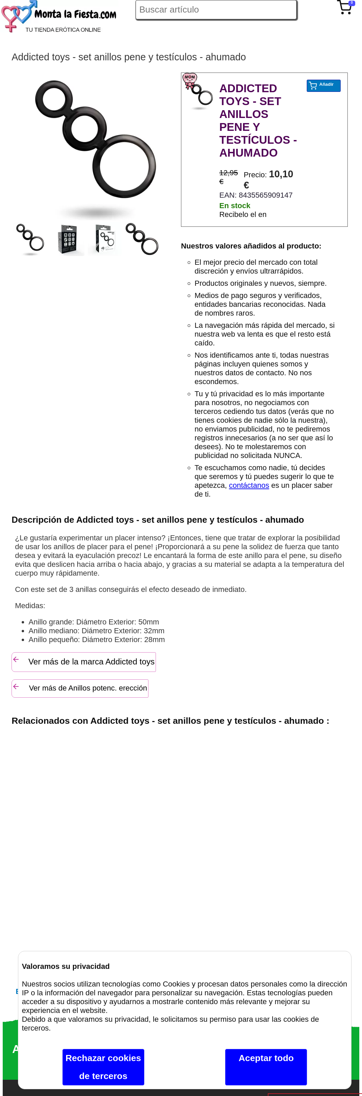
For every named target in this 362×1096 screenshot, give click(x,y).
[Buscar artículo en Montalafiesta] (216, 9)
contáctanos (249, 485)
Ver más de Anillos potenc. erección (79, 687)
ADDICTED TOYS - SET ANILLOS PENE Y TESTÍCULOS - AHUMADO (258, 120)
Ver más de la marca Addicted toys (83, 660)
